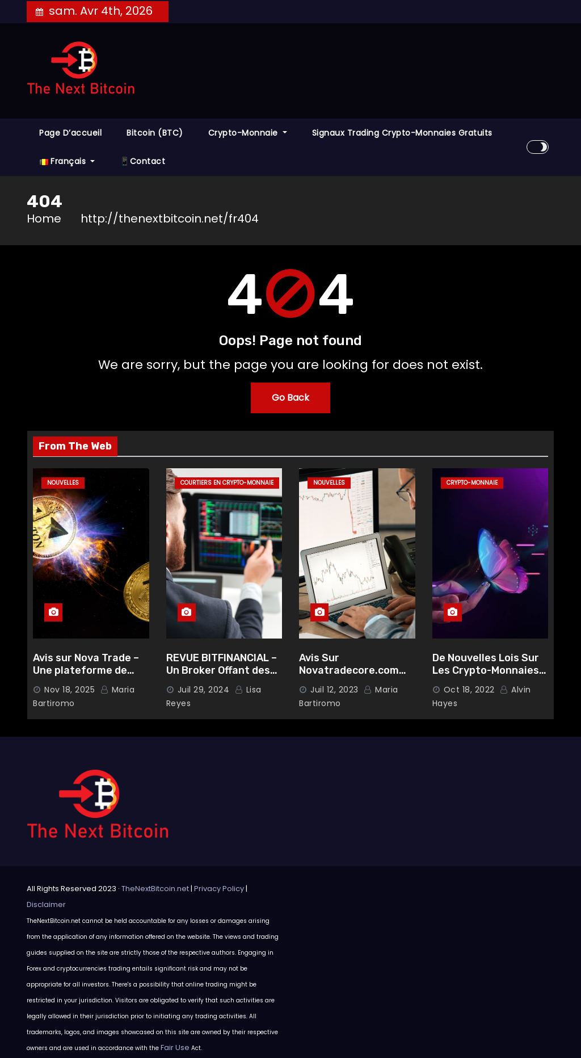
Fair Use (175, 1047)
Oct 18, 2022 (469, 689)
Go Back (290, 397)
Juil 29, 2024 (204, 689)
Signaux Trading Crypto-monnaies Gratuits (402, 132)
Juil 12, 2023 (334, 689)
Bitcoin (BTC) (155, 132)
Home (44, 218)
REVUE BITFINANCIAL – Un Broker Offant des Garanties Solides (221, 671)
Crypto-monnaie (247, 132)
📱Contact (142, 161)
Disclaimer (46, 904)
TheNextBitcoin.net (155, 888)
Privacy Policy (219, 888)
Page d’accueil (70, 132)
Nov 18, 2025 (69, 689)
